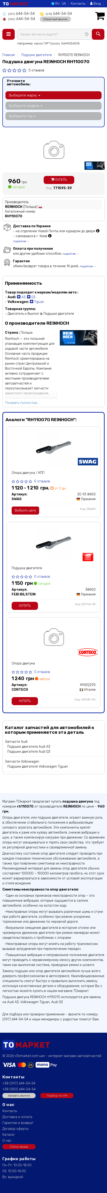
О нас (6, 1141)
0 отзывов (36, 70)
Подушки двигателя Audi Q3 (28, 752)
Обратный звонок (55, 19)
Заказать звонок (19, 1095)
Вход (95, 4)
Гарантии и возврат (17, 1123)
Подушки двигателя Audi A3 (28, 747)
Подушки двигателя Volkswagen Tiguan (37, 767)
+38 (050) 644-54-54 (19, 1089)
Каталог (8, 1135)
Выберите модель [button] (25, 106)
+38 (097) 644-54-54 (18, 1083)
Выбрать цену (25, 510)
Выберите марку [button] (24, 95)
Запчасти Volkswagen (22, 762)
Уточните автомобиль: (19, 82)
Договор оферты (15, 1129)
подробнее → (21, 241)
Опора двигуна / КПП (28, 473)
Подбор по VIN (57, 1095)
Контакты (78, 4)
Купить (59, 180)
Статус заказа (19, 1146)
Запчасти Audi (16, 742)
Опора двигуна (23, 663)
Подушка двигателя (27, 568)
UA (64, 4)
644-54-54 (18, 13)
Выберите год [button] (22, 116)
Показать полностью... (22, 403)
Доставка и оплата (17, 1117)
